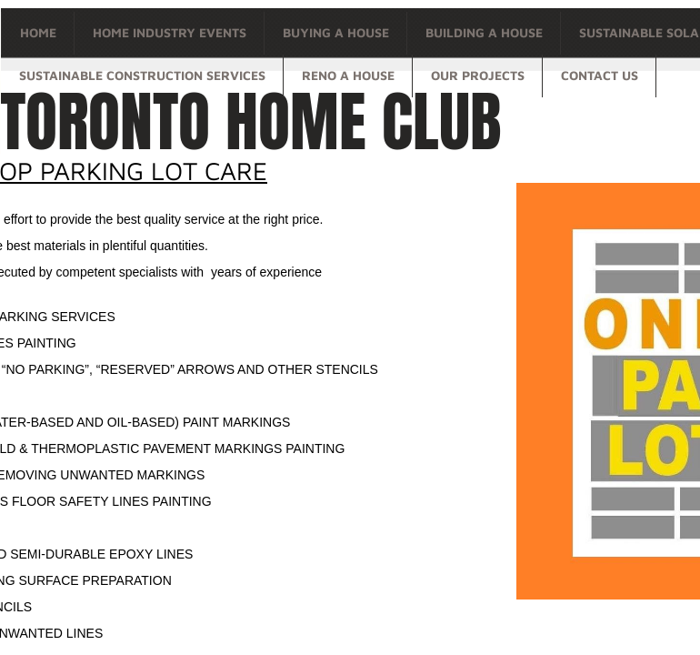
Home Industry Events (169, 32)
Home (38, 32)
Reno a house (348, 75)
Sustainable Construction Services (142, 75)
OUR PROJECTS (478, 75)
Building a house (484, 32)
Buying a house (336, 32)
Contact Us (599, 75)
